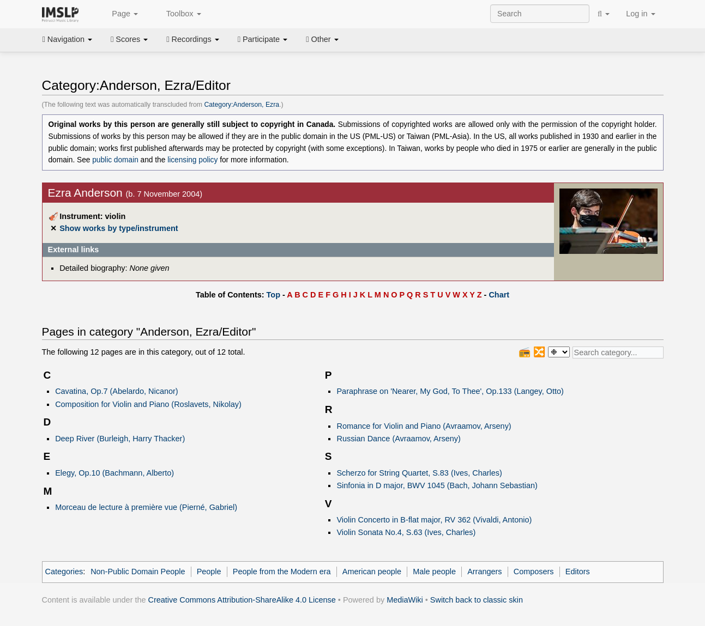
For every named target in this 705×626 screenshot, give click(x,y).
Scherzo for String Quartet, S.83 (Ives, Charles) (419, 473)
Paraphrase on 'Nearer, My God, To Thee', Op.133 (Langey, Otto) (449, 391)
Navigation (68, 39)
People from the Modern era (282, 571)
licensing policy (192, 160)
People (209, 571)
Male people (434, 571)
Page (119, 14)
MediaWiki (405, 599)
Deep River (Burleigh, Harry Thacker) (120, 438)
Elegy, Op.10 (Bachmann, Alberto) (114, 473)
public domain (115, 160)
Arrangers (484, 571)
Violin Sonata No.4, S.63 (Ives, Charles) (405, 532)
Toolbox (177, 14)
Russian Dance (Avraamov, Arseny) (398, 438)
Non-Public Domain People (138, 571)
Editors (577, 571)
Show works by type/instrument (118, 228)
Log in (640, 13)
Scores (129, 39)
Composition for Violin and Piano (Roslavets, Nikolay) (148, 404)
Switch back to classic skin (476, 599)
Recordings (192, 39)
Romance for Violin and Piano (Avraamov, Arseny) (423, 426)
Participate (263, 39)
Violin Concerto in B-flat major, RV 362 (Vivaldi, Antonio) (434, 519)
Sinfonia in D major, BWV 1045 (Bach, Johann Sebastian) (436, 485)
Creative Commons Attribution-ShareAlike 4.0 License (242, 599)
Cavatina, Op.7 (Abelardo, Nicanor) (116, 391)
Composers (534, 571)
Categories (64, 571)
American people (371, 571)
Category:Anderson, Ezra (241, 104)
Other (322, 39)
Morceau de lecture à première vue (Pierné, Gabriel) (146, 507)
